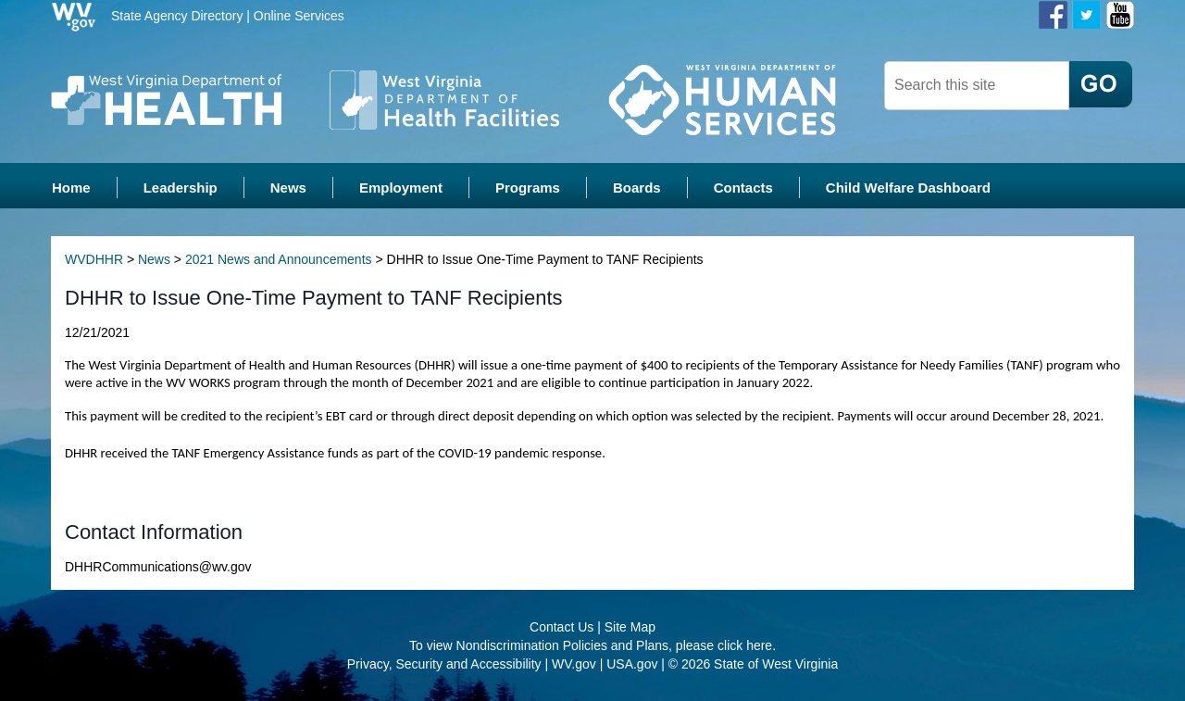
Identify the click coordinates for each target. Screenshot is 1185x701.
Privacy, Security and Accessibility (444, 664)
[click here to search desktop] (1100, 84)
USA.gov (631, 664)
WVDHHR (94, 259)
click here (744, 645)
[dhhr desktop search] (976, 85)
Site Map (630, 627)
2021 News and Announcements (278, 259)
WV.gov (574, 664)
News (154, 259)
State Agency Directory (177, 15)
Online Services (299, 15)
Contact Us (561, 627)
